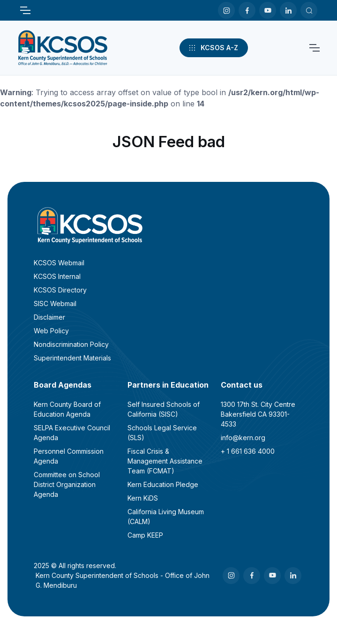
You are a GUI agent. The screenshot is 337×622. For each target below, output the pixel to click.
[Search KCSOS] (308, 10)
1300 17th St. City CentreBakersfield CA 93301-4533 (258, 414)
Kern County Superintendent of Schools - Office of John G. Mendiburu (123, 580)
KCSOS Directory (60, 290)
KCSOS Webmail (59, 263)
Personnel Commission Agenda (69, 456)
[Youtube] (267, 10)
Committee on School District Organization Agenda (67, 484)
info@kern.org (243, 438)
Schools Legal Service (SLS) (162, 433)
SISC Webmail (55, 303)
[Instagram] (226, 10)
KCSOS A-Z (212, 47)
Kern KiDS (142, 498)
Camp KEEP (145, 535)
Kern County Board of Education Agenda (67, 409)
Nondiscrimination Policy (71, 344)
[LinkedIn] (288, 10)
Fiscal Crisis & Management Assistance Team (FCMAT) (164, 461)
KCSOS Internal (57, 276)
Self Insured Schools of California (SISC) (163, 409)
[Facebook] (247, 10)
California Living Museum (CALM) (165, 516)
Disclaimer (49, 317)
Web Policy (51, 331)
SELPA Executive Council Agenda (72, 433)
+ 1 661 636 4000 (248, 451)
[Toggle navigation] (25, 10)
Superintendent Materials (72, 358)
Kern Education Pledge (162, 484)
